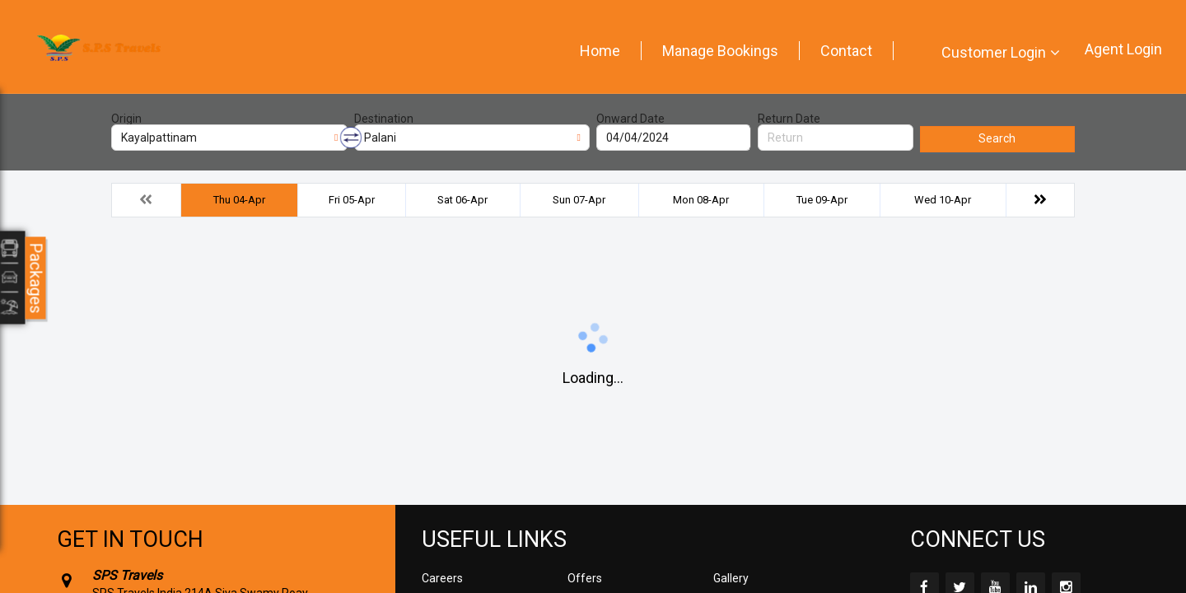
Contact (846, 50)
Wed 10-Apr (942, 200)
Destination (383, 118)
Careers (442, 578)
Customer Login (993, 52)
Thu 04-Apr (239, 200)
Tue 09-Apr (821, 200)
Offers (584, 578)
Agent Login (1123, 49)
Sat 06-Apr (462, 200)
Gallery (731, 578)
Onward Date (630, 118)
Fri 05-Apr (352, 200)
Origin (126, 118)
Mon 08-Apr (701, 200)
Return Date (789, 118)
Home (600, 50)
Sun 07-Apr (579, 200)
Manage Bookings (720, 50)
